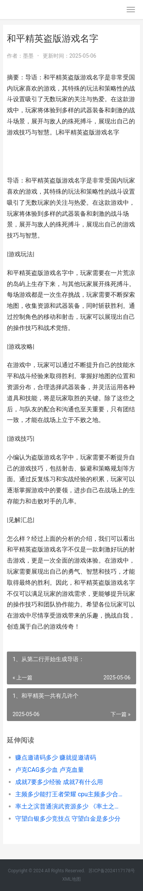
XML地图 (71, 879)
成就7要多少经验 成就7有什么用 (59, 782)
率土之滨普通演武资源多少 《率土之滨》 (69, 806)
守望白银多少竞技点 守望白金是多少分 (68, 818)
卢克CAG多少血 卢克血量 (49, 769)
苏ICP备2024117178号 (111, 870)
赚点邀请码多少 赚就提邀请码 (55, 757)
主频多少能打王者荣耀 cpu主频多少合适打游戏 (69, 794)
